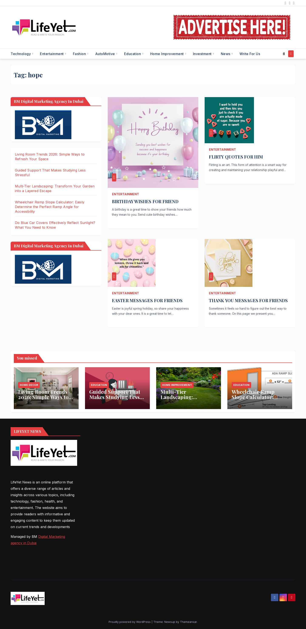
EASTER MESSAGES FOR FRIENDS (147, 300)
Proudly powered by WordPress (130, 621)
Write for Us (249, 54)
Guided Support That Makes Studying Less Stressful (114, 397)
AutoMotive (105, 54)
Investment (203, 54)
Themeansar (188, 621)
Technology (21, 54)
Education (133, 54)
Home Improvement (167, 54)
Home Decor (29, 385)
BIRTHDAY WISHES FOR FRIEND (145, 201)
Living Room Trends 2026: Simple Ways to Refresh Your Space (43, 397)
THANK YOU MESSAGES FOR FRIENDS (248, 300)
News (226, 54)
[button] (284, 54)
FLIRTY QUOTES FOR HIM (236, 157)
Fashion (80, 54)
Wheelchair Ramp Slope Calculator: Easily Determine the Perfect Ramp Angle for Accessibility (49, 207)
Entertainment (52, 54)
